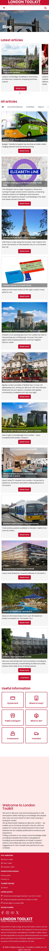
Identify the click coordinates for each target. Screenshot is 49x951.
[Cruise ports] (12, 733)
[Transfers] (36, 733)
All (3, 107)
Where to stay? (36, 703)
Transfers (36, 738)
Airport (41, 107)
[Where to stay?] (36, 698)
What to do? (36, 720)
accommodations (15, 107)
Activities (30, 107)
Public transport (12, 720)
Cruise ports (13, 738)
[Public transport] (12, 715)
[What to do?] (36, 715)
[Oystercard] (12, 698)
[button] (4, 7)
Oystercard (12, 703)
